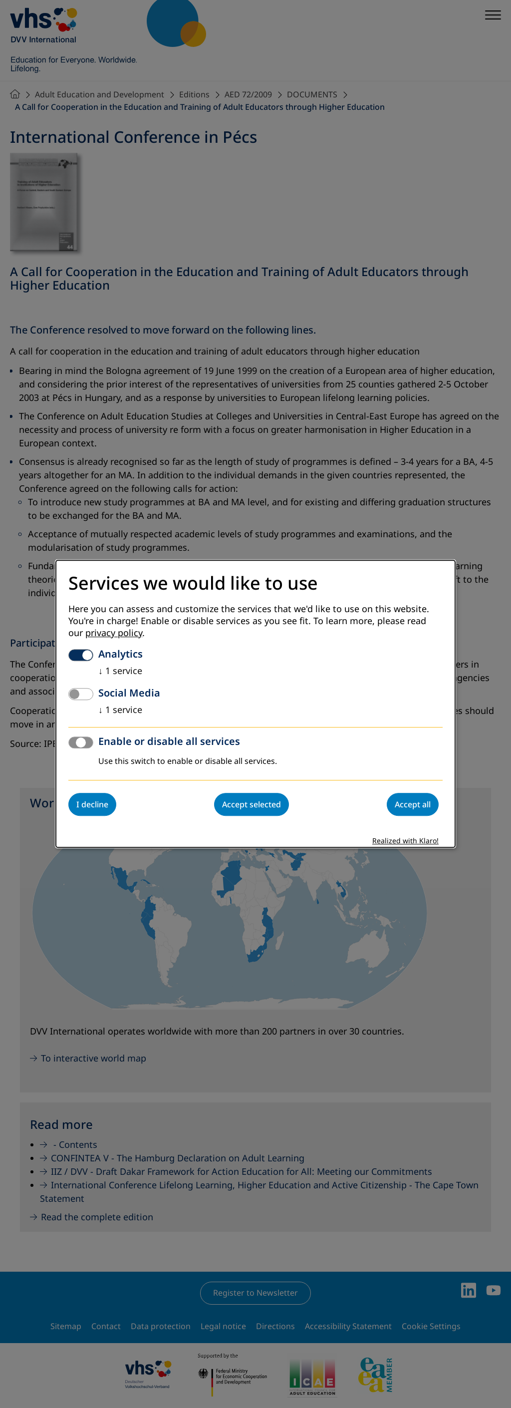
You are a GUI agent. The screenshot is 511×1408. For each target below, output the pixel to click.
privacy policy (113, 633)
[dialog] (255, 703)
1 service (120, 671)
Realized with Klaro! (405, 841)
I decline (92, 804)
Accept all (413, 804)
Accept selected (251, 804)
